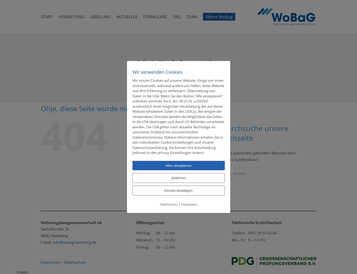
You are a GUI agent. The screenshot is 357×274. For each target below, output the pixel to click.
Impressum (189, 204)
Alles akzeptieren (178, 165)
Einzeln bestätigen (178, 190)
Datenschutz (168, 204)
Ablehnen (178, 178)
